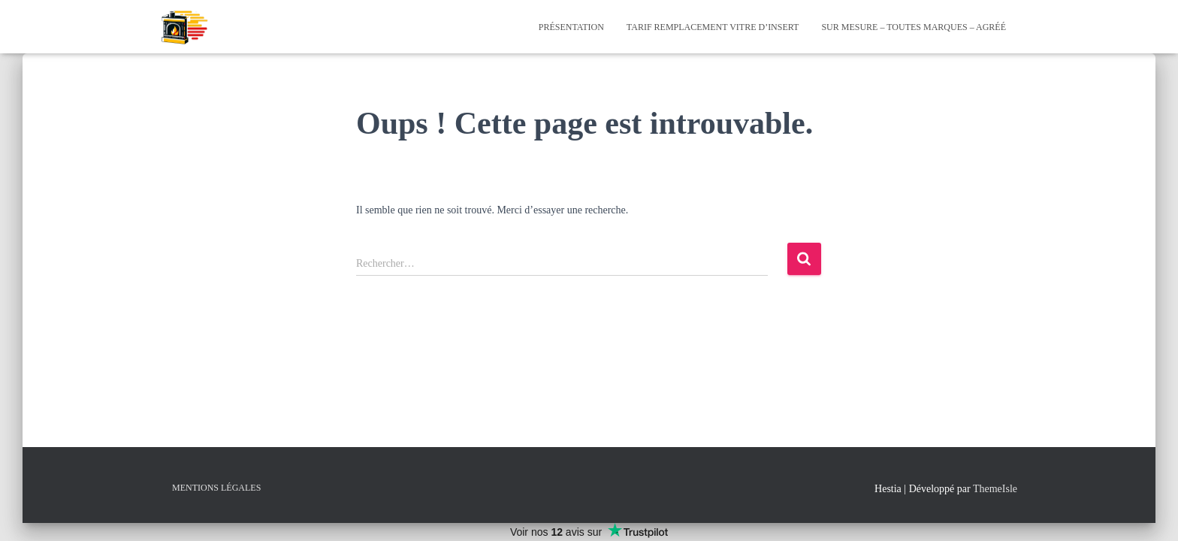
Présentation (571, 27)
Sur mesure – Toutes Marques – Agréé (913, 27)
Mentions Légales (216, 487)
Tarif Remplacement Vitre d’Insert (713, 27)
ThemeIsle (995, 488)
